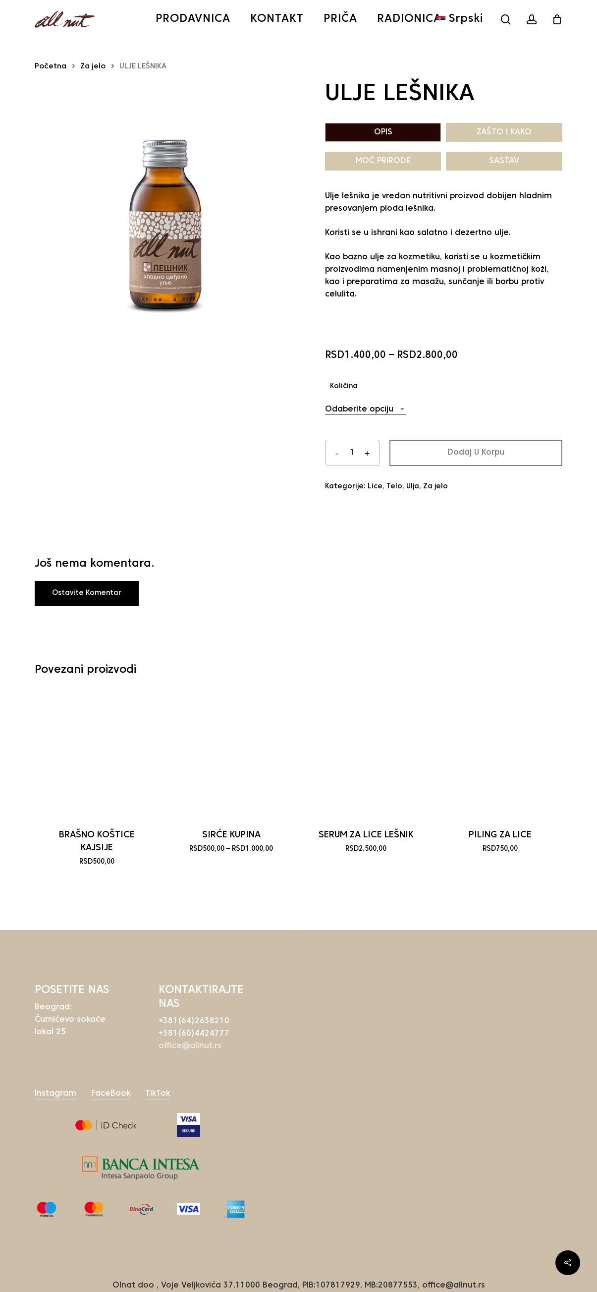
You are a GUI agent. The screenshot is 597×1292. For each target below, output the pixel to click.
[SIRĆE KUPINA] (231, 754)
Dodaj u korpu (475, 452)
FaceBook (110, 1093)
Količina (344, 386)
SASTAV (504, 161)
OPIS (383, 132)
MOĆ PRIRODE (383, 161)
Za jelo (93, 66)
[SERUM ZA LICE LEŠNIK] (366, 754)
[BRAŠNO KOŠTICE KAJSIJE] (97, 754)
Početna (50, 66)
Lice (375, 486)
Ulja (412, 486)
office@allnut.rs (190, 1046)
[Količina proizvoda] (352, 453)
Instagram (55, 1093)
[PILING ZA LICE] (500, 754)
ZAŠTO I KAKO (504, 132)
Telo (394, 486)
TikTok (157, 1093)
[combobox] (365, 410)
